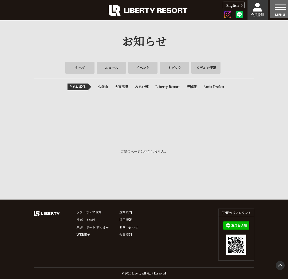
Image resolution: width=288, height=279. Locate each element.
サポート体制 (85, 219)
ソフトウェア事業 (88, 212)
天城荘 (192, 86)
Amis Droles (213, 86)
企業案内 (125, 212)
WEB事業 (83, 234)
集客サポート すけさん (92, 227)
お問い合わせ (128, 227)
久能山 (103, 86)
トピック (174, 67)
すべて (80, 67)
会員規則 (125, 234)
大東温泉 (121, 86)
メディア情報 (206, 67)
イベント (143, 67)
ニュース (111, 67)
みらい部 (141, 86)
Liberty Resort (167, 86)
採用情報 (125, 219)
